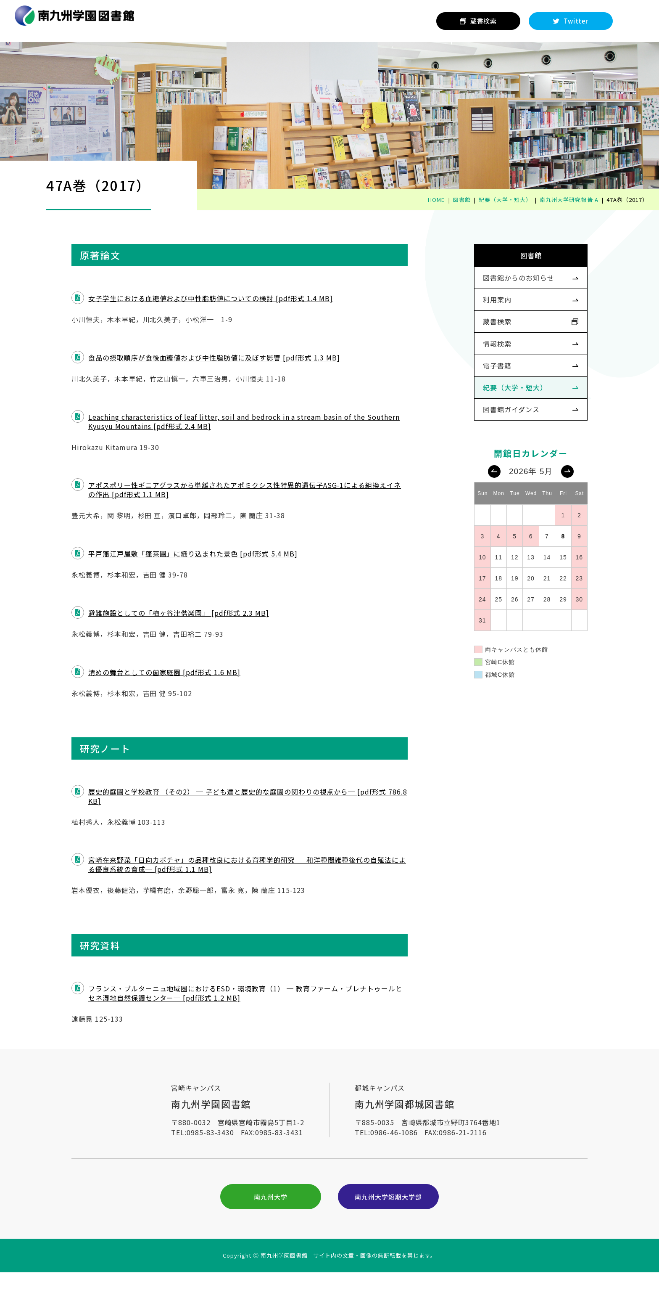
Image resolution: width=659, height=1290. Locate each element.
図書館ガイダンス (497, 441)
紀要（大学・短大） (501, 416)
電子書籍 (483, 390)
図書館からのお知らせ (504, 290)
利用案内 (483, 315)
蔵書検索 (483, 340)
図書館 (517, 260)
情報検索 (483, 365)
